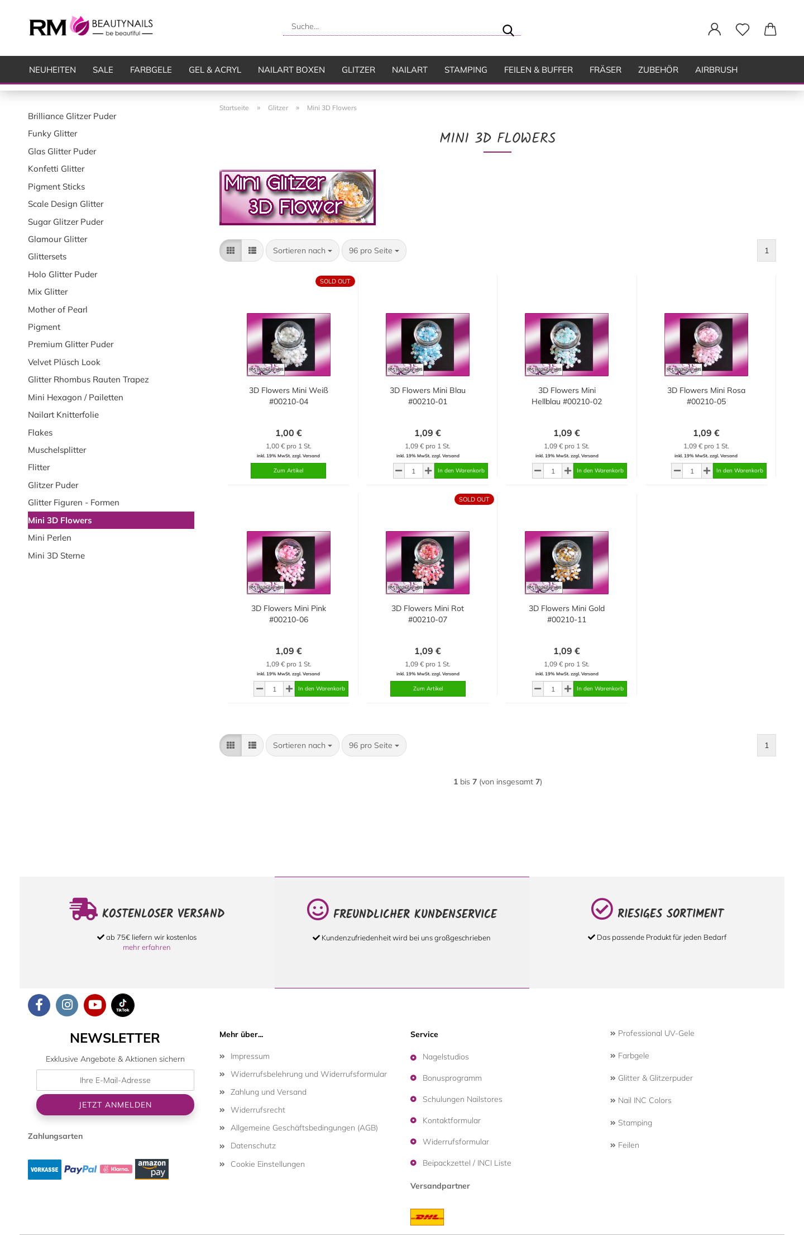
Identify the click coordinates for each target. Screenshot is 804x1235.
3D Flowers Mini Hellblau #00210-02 (567, 395)
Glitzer (358, 69)
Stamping (465, 69)
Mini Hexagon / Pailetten (75, 397)
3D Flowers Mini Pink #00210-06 (288, 613)
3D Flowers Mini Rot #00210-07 (427, 613)
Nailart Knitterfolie (63, 414)
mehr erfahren (147, 947)
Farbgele (151, 69)
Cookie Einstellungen (268, 1164)
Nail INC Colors (641, 1100)
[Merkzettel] (743, 29)
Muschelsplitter (57, 449)
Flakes (40, 432)
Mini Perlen (49, 537)
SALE (103, 69)
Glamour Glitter (57, 239)
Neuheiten (52, 69)
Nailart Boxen (291, 69)
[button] (715, 29)
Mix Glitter (48, 291)
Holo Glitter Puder (62, 274)
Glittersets (47, 256)
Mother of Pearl (58, 309)
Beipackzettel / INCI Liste (467, 1163)
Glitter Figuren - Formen (73, 502)
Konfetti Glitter (56, 168)
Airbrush (716, 69)
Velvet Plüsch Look (64, 362)
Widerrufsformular (456, 1142)
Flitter (39, 467)
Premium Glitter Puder (70, 344)
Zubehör (658, 69)
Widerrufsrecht (258, 1110)
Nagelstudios (446, 1057)
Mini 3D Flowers (60, 520)
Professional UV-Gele (652, 1033)
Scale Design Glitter (65, 203)
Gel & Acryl (215, 69)
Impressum (250, 1056)
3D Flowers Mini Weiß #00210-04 (288, 395)
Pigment (44, 326)
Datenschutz (253, 1146)
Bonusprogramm (452, 1078)
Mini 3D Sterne (56, 555)
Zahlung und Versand (269, 1092)
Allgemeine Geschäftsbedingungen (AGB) (304, 1128)
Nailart (410, 69)
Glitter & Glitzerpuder (651, 1078)
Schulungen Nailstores (462, 1099)
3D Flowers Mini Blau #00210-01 (428, 395)
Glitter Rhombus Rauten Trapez (88, 379)
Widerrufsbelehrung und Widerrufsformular (309, 1074)
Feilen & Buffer (538, 69)
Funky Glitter (52, 133)
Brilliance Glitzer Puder (72, 116)
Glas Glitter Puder (62, 151)
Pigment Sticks (56, 186)
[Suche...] (508, 26)
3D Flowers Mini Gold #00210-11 (567, 613)
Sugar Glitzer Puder (65, 221)
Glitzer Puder (53, 485)
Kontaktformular (452, 1120)
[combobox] (302, 250)
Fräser (605, 69)
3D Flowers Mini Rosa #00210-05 (706, 395)
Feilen (624, 1145)
